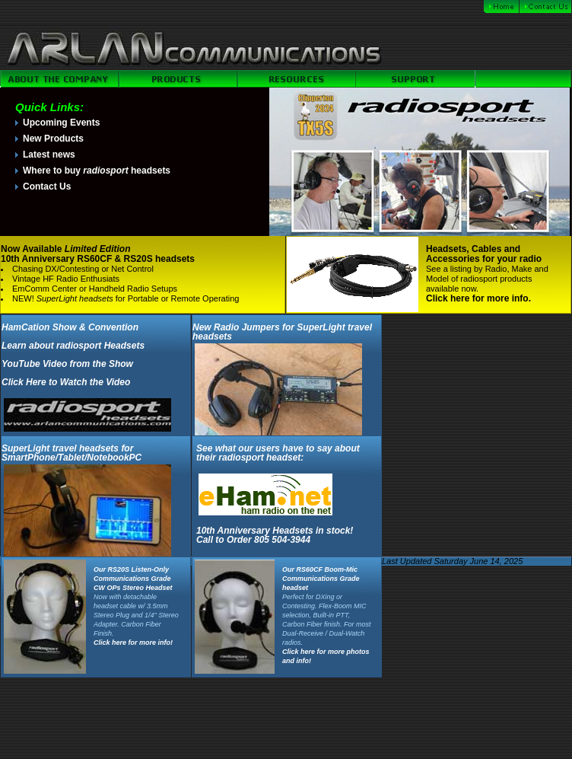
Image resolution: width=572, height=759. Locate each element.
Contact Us (47, 186)
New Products (53, 138)
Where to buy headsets (96, 170)
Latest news (49, 154)
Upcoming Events (61, 122)
